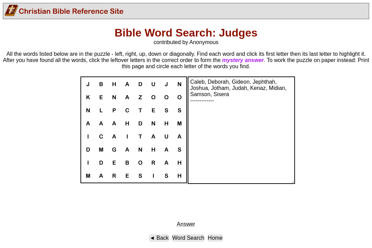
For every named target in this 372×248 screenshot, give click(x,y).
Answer (186, 224)
